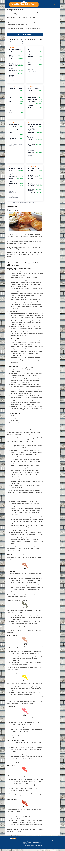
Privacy (52, 838)
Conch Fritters (12, 210)
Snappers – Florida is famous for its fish (17, 234)
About (52, 840)
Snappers (54, 4)
